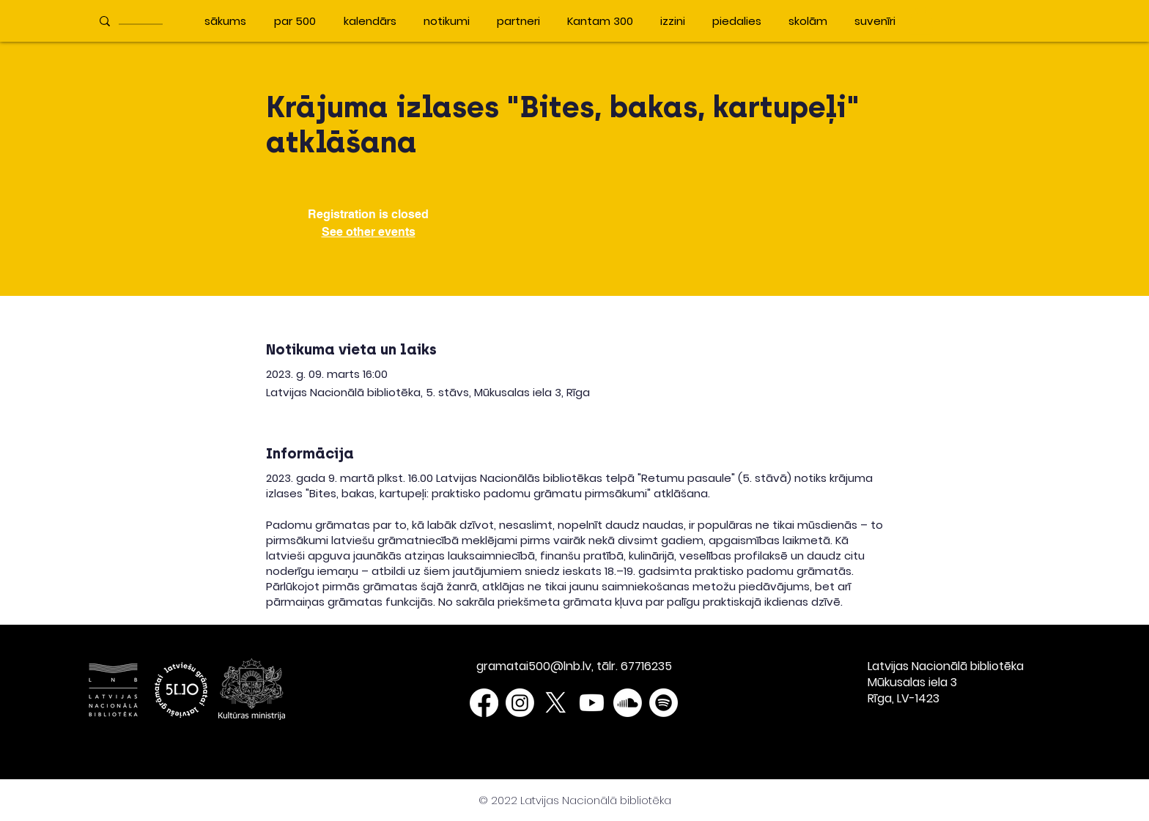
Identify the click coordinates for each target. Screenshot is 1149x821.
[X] (556, 702)
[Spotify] (663, 702)
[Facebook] (484, 702)
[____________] (143, 20)
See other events (368, 232)
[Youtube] (591, 702)
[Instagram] (520, 702)
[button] (921, 20)
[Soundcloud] (627, 702)
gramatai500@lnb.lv (533, 666)
